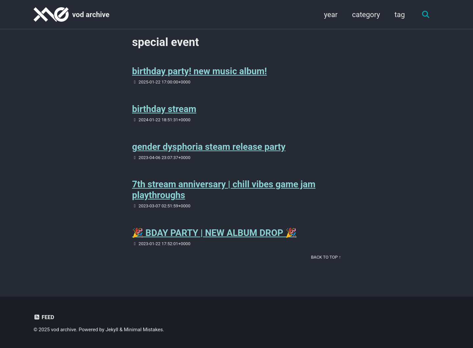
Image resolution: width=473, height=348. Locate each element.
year (330, 15)
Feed (44, 317)
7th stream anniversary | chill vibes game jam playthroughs (223, 189)
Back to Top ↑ (326, 257)
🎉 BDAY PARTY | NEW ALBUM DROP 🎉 (214, 232)
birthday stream (164, 109)
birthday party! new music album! (199, 71)
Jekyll (112, 330)
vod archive (90, 15)
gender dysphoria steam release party (208, 146)
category (366, 15)
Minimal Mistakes (143, 330)
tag (399, 15)
